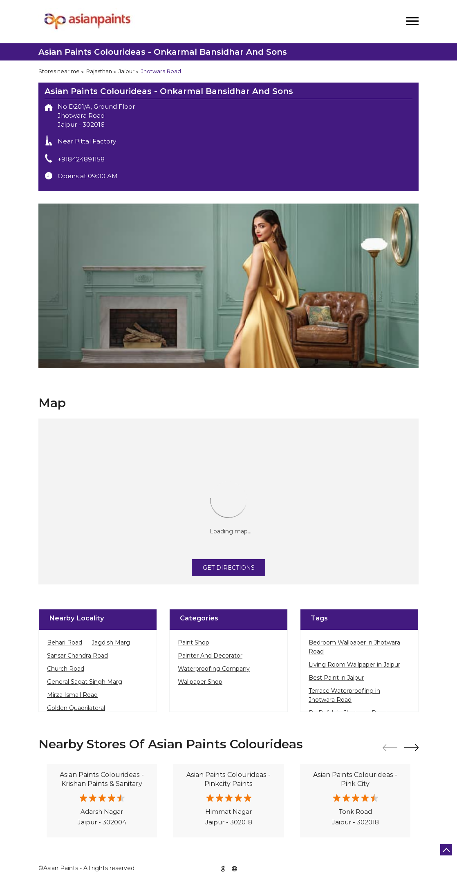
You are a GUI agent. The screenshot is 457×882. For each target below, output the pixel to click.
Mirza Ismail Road (72, 694)
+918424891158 (81, 159)
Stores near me (59, 71)
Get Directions (229, 567)
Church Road (65, 668)
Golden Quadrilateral (76, 708)
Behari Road (64, 642)
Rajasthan (99, 71)
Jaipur (126, 71)
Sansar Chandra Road (77, 655)
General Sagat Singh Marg (84, 681)
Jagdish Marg (111, 642)
